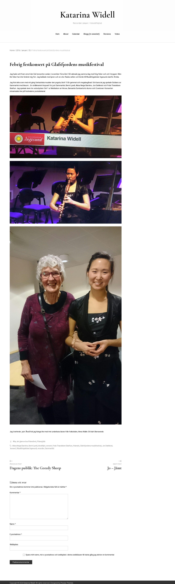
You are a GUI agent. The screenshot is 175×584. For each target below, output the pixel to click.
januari (25, 49)
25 (30, 49)
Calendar (76, 33)
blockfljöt (41, 444)
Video (117, 33)
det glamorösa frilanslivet (26, 440)
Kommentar (15, 491)
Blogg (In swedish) (91, 33)
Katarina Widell (87, 14)
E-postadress (16, 533)
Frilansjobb (41, 440)
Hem (57, 33)
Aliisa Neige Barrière (20, 444)
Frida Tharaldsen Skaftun (62, 444)
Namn (13, 523)
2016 (18, 49)
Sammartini (49, 447)
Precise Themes (67, 582)
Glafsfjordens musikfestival (90, 444)
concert (49, 444)
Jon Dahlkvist (107, 444)
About (65, 33)
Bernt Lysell (33, 444)
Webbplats (14, 543)
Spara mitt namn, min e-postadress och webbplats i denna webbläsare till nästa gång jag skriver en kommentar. (70, 553)
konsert (13, 447)
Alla (14, 440)
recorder (41, 447)
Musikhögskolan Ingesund (27, 447)
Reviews (107, 33)
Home (13, 49)
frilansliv (76, 444)
